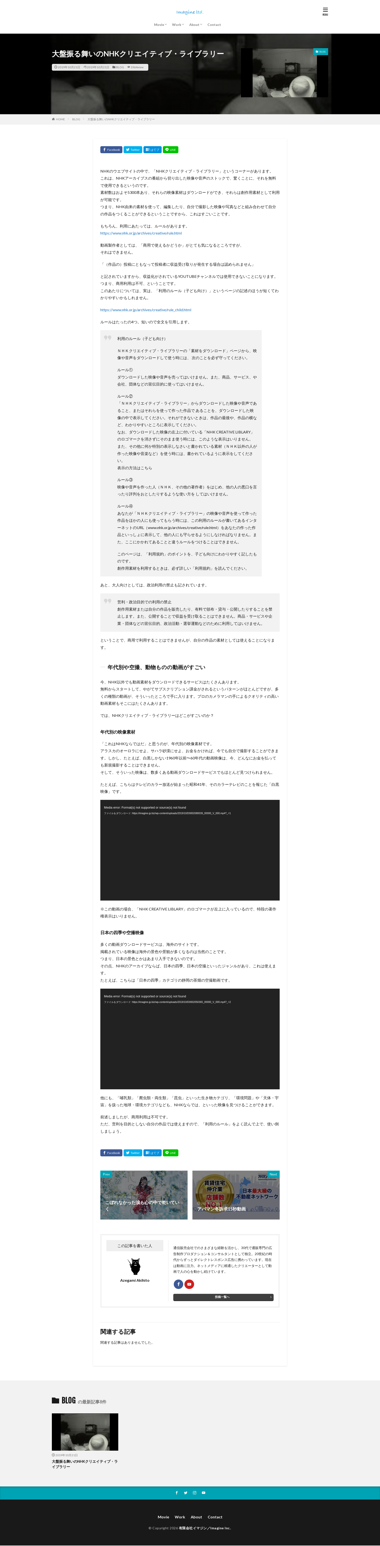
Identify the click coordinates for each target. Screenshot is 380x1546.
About (194, 25)
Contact (214, 25)
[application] (190, 850)
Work (176, 25)
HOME (60, 119)
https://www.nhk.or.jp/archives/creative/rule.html (141, 233)
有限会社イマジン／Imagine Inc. (205, 1528)
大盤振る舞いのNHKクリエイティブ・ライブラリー (121, 119)
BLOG (120, 67)
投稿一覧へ (222, 1297)
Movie (159, 25)
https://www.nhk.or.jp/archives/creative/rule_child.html (145, 309)
